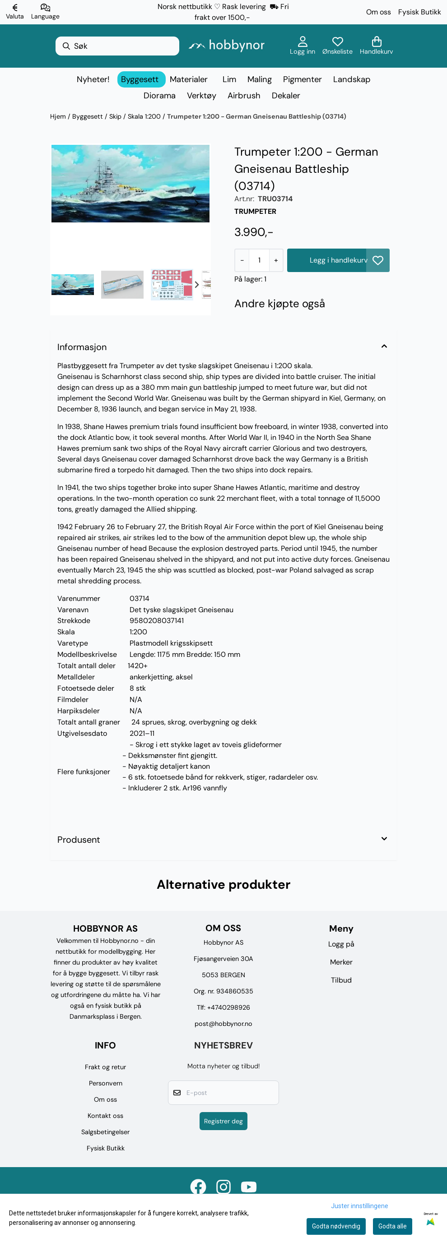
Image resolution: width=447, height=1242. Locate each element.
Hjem (59, 116)
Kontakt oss (105, 1116)
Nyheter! (93, 79)
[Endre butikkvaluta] (15, 12)
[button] (377, 260)
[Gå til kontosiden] (302, 46)
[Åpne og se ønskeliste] (337, 46)
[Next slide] (196, 203)
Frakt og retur (105, 1067)
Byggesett (88, 116)
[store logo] (226, 45)
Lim (229, 79)
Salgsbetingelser (105, 1132)
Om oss (378, 12)
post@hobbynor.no (223, 1024)
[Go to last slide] (64, 284)
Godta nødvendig (336, 1226)
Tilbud (341, 980)
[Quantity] (259, 260)
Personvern (105, 1083)
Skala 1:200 (145, 116)
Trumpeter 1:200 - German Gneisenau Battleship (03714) (256, 116)
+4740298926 (228, 1007)
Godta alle (392, 1226)
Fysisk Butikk (419, 12)
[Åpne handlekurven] (376, 46)
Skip (116, 116)
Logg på (341, 944)
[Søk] (117, 46)
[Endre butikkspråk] (45, 12)
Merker (341, 962)
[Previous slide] (64, 203)
